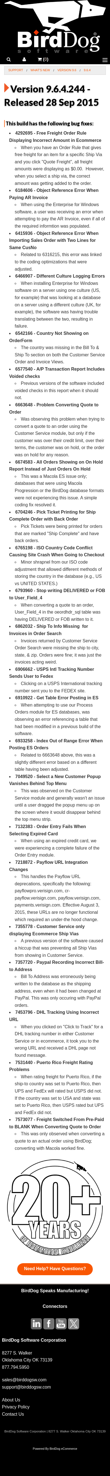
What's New (40, 70)
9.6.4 (87, 70)
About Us (11, 1400)
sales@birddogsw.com (24, 1379)
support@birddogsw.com (26, 1387)
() (43, 59)
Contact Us (13, 1414)
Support (15, 70)
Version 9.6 (67, 70)
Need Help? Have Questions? (55, 1268)
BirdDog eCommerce (63, 1448)
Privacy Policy (16, 1407)
